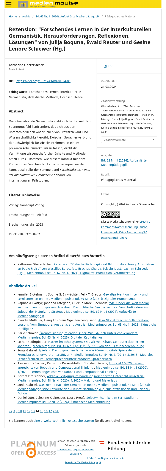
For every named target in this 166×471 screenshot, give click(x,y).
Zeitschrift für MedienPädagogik (83, 462)
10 (20, 411)
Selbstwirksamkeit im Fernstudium (111, 398)
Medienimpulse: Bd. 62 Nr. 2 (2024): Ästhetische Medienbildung (64, 402)
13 (33, 411)
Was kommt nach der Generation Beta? (67, 385)
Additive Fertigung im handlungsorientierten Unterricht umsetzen (95, 376)
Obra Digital (101, 458)
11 (24, 411)
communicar (65, 449)
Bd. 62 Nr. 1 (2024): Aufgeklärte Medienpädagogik (67, 16)
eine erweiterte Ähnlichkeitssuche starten (64, 421)
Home (13, 16)
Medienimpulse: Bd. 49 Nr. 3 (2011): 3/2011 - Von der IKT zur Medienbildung (88, 346)
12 (28, 411)
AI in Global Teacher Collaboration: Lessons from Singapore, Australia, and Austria (83, 322)
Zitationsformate (115, 140)
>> (57, 411)
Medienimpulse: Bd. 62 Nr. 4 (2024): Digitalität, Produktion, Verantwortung (81, 273)
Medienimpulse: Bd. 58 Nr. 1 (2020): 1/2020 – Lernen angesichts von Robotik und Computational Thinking (82, 369)
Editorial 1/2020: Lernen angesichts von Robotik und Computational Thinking (80, 365)
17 (50, 411)
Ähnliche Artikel (23, 285)
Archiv (26, 16)
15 (41, 411)
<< (10, 411)
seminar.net (116, 458)
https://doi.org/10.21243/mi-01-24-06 (43, 81)
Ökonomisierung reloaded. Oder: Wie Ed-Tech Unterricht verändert (88, 333)
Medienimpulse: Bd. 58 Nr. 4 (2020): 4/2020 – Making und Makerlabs (67, 380)
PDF (110, 66)
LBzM (90, 458)
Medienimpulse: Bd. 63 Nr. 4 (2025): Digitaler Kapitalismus (60, 337)
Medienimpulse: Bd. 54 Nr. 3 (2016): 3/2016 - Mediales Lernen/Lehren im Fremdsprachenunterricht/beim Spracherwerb (85, 356)
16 (46, 411)
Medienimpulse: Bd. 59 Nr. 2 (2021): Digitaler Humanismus (93, 299)
